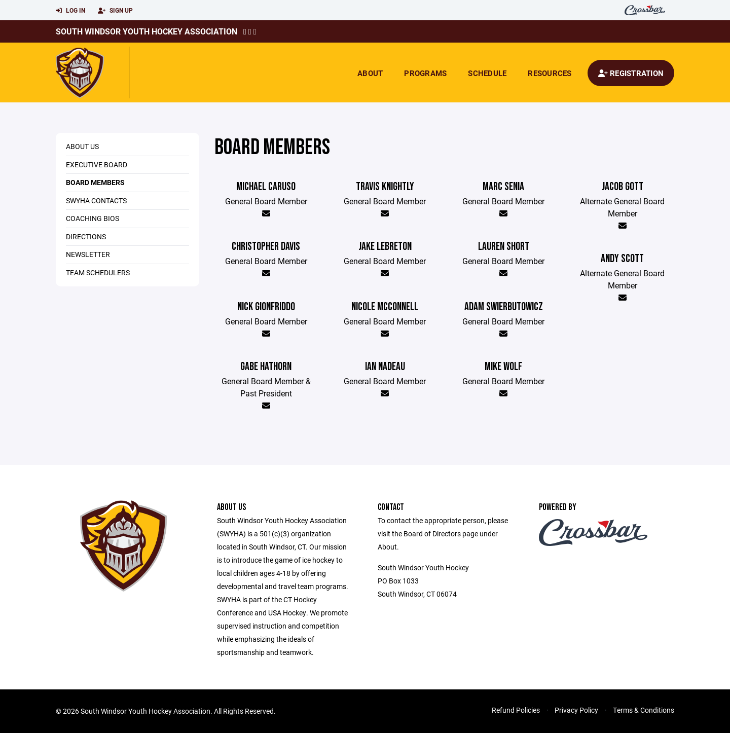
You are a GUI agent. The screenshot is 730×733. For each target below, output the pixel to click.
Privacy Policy (576, 710)
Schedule (487, 73)
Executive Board (96, 164)
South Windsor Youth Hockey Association (146, 31)
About (370, 73)
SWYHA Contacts (96, 200)
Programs (425, 73)
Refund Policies (516, 710)
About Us (82, 146)
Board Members (95, 182)
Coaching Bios (92, 218)
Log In (70, 10)
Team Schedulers (98, 272)
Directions (86, 236)
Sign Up (115, 10)
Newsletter (88, 254)
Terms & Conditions (643, 710)
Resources (549, 73)
